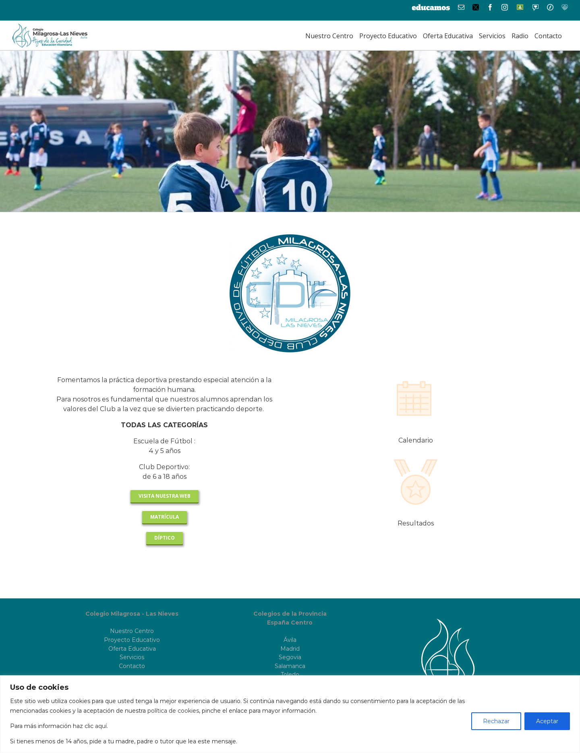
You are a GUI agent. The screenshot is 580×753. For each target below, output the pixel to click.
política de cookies (173, 710)
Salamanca (290, 666)
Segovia (290, 657)
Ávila (290, 639)
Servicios (132, 657)
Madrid (290, 648)
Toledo (290, 674)
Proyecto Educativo (132, 639)
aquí (101, 726)
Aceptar (547, 721)
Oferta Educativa (132, 648)
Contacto (132, 666)
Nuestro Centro (132, 631)
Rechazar (496, 721)
